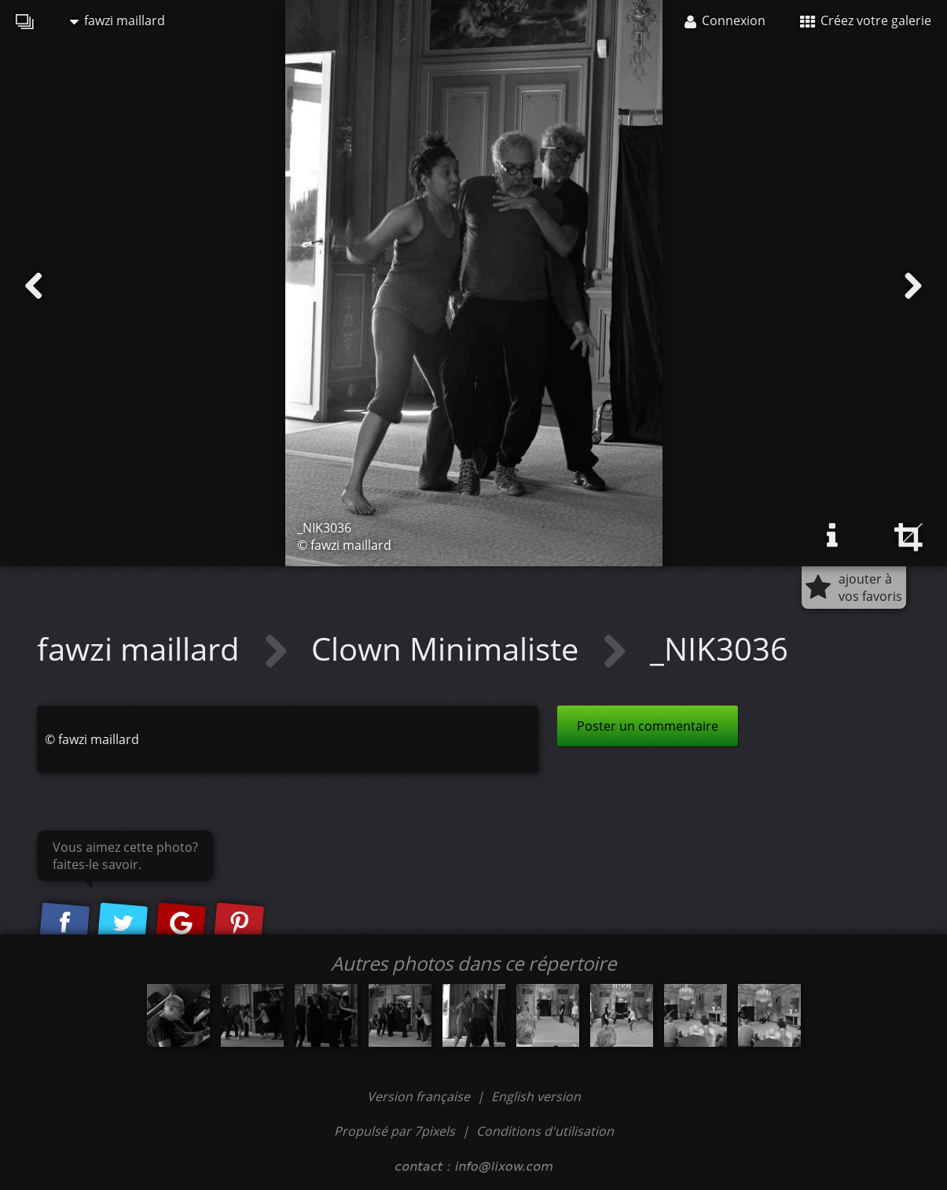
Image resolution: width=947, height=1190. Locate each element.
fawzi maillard (117, 20)
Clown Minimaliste (448, 648)
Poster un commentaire (647, 726)
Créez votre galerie (865, 20)
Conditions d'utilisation (545, 1131)
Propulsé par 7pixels (394, 1131)
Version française (420, 1096)
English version (536, 1096)
